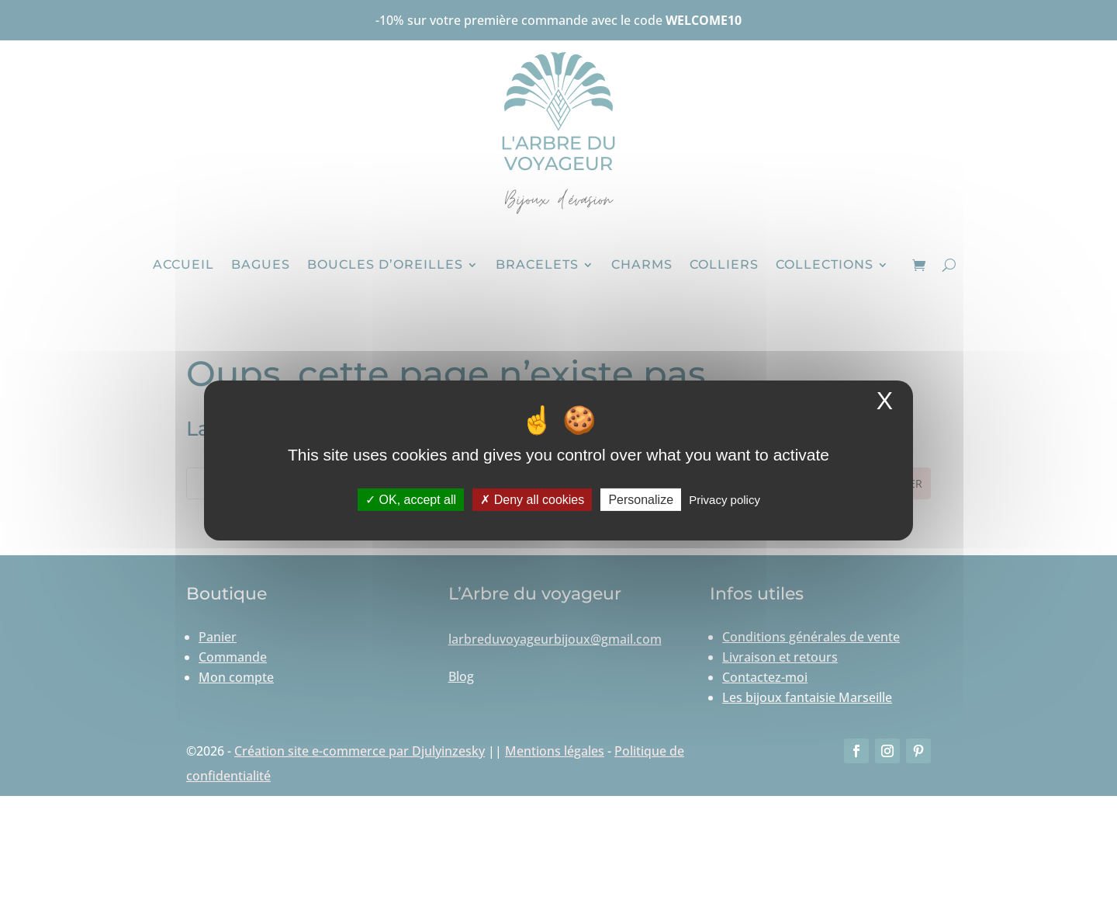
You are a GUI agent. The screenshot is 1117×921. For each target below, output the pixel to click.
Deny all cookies (532, 499)
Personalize (640, 499)
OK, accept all (410, 499)
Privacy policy (724, 499)
